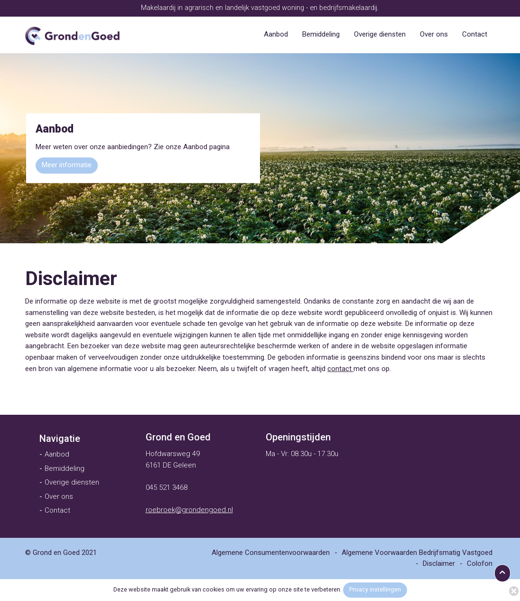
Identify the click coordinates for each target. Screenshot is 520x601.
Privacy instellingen (375, 589)
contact (340, 368)
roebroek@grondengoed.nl (189, 510)
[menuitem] (276, 34)
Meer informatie (67, 165)
